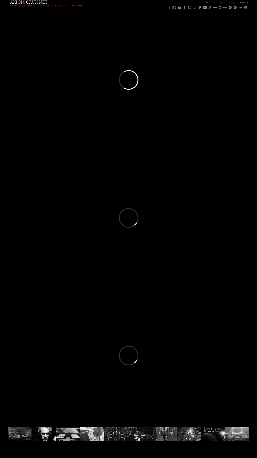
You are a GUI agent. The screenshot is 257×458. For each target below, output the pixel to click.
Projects (211, 2)
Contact (243, 2)
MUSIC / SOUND (227, 2)
